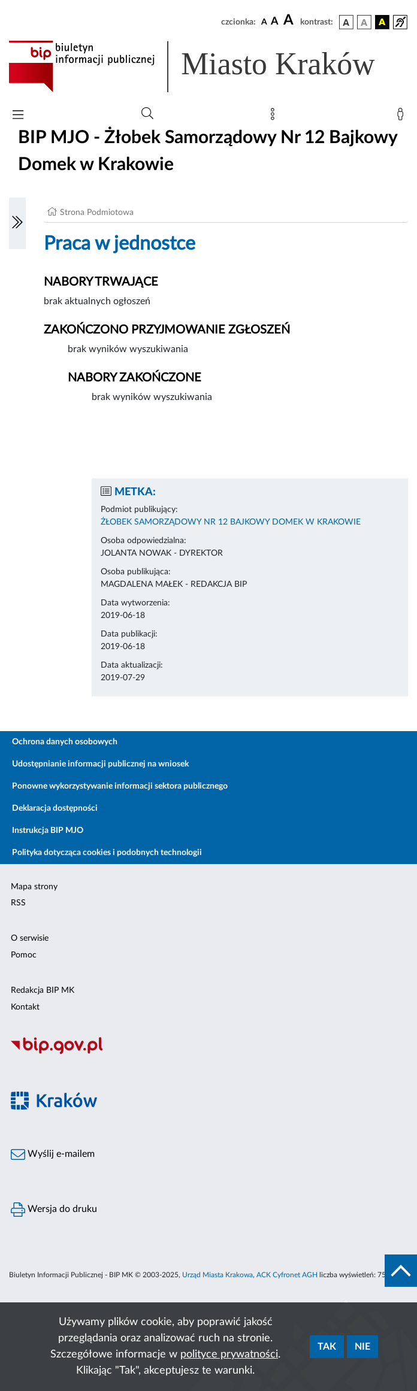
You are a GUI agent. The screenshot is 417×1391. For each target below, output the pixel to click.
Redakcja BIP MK (42, 990)
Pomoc (24, 955)
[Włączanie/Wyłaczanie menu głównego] (18, 116)
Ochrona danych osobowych (64, 742)
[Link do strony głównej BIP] (208, 66)
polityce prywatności (229, 1354)
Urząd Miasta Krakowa (217, 1274)
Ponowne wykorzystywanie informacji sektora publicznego (120, 786)
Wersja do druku (54, 1209)
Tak (327, 1346)
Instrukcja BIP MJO (47, 830)
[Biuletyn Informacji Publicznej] (208, 1053)
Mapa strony (34, 887)
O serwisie (30, 938)
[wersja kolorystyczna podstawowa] (346, 22)
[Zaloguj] (402, 117)
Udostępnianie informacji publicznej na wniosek (100, 764)
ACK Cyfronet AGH (287, 1274)
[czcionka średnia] (275, 22)
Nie (362, 1346)
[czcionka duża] (290, 20)
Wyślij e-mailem (53, 1154)
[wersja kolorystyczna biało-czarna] (364, 22)
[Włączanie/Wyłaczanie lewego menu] (17, 223)
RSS (18, 903)
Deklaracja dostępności (55, 808)
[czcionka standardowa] (264, 21)
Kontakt (25, 1007)
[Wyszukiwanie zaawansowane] (147, 114)
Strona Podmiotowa (97, 212)
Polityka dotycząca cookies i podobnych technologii (107, 852)
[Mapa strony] (275, 117)
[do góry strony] (401, 1270)
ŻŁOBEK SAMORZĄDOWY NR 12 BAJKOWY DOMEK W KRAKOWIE (231, 522)
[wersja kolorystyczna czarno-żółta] (382, 22)
